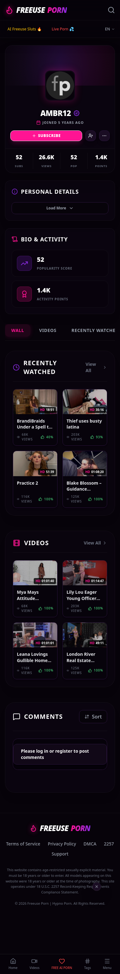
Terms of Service (23, 844)
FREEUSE (36, 10)
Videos (48, 330)
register (63, 751)
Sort (93, 716)
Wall (17, 330)
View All (96, 367)
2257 (109, 844)
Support (60, 854)
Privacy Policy (62, 844)
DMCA (89, 844)
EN (110, 29)
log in (42, 751)
